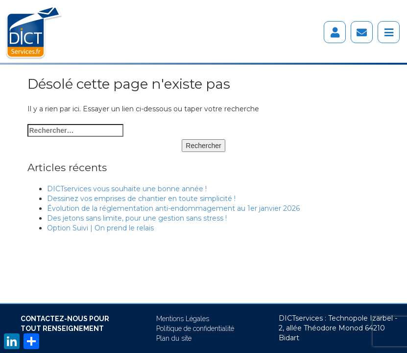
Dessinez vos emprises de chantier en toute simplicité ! (141, 198)
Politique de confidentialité (195, 328)
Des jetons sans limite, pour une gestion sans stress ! (137, 218)
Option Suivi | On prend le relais (100, 228)
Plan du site (174, 338)
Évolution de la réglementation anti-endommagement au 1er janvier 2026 (173, 208)
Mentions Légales (182, 319)
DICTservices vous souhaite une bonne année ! (127, 188)
